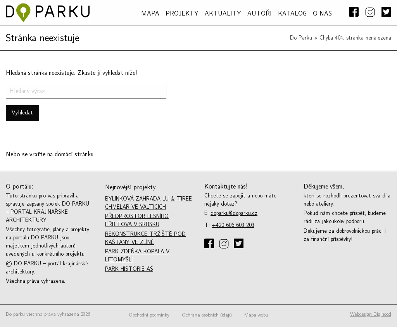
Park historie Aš (129, 269)
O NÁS (322, 13)
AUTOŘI (259, 13)
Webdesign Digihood (370, 314)
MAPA (150, 13)
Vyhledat (22, 112)
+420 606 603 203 (233, 225)
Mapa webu (256, 315)
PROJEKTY (182, 13)
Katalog (292, 13)
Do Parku (301, 38)
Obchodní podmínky (149, 315)
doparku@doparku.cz (234, 213)
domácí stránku (74, 154)
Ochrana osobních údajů (207, 315)
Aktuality (223, 13)
